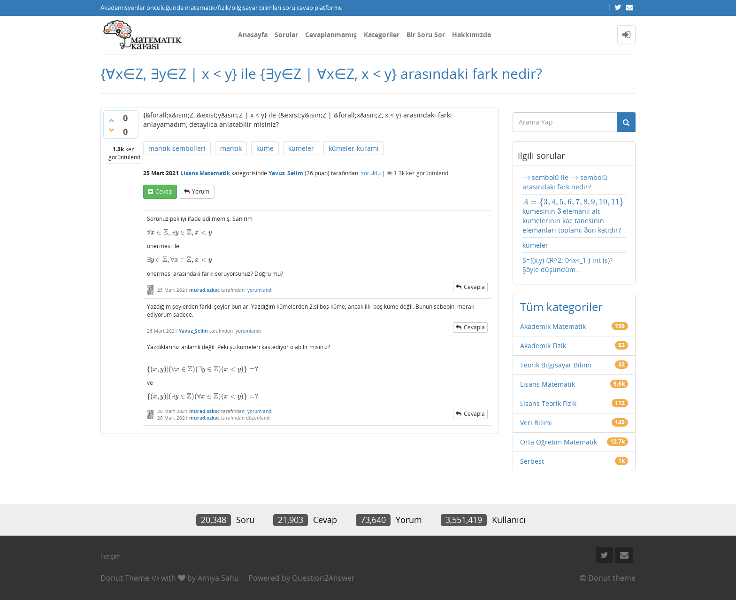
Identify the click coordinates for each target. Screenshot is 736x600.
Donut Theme (124, 578)
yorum (200, 191)
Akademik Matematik (553, 326)
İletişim (110, 556)
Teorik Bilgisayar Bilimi (555, 364)
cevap (163, 191)
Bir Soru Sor (425, 34)
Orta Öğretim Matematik (558, 441)
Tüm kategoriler (561, 306)
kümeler (301, 148)
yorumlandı (260, 290)
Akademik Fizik (543, 345)
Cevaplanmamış (331, 34)
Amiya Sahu (218, 578)
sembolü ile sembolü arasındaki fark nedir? (565, 182)
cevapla (474, 287)
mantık (231, 148)
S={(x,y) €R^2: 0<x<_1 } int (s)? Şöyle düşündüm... (567, 265)
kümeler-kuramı (354, 148)
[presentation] (179, 232)
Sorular (286, 34)
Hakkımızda (471, 34)
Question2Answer (323, 578)
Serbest (532, 461)
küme (265, 148)
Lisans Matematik (205, 173)
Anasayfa (253, 34)
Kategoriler (381, 34)
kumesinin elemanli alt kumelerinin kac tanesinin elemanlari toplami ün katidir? (573, 216)
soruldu (371, 173)
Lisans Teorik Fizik (548, 403)
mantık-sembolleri (177, 148)
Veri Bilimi (536, 422)
